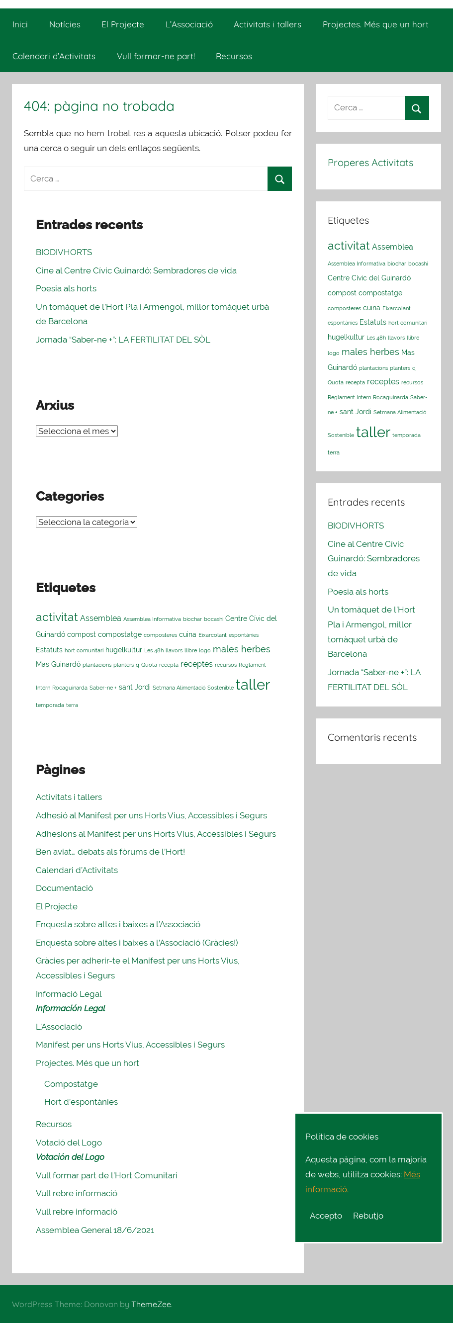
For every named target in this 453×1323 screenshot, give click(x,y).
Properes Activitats (370, 162)
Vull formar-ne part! (156, 56)
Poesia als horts (66, 288)
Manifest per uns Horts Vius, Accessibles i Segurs (130, 1045)
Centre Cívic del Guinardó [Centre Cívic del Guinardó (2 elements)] (369, 278)
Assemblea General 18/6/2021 (95, 1230)
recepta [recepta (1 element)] (169, 665)
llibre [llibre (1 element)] (190, 650)
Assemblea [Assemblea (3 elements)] (100, 618)
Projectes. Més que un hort (376, 24)
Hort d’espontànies (81, 1102)
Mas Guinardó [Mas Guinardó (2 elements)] (58, 664)
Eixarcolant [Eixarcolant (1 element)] (212, 635)
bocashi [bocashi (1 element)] (213, 619)
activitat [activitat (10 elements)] (57, 616)
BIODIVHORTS (64, 252)
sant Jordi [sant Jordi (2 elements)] (135, 687)
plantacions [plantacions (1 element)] (97, 665)
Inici (20, 24)
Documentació (64, 888)
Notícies (65, 24)
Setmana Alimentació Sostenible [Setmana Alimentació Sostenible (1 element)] (193, 688)
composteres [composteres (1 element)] (160, 635)
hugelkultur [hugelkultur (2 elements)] (123, 650)
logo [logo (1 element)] (205, 650)
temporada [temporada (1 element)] (50, 705)
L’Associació (189, 24)
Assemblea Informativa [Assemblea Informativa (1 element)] (152, 619)
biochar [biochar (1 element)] (192, 619)
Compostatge (71, 1084)
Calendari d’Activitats (53, 56)
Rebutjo (368, 1216)
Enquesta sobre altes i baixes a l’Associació (118, 924)
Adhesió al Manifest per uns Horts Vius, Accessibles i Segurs (151, 815)
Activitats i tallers (267, 24)
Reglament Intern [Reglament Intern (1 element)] (349, 397)
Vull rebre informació (76, 1193)
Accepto (326, 1216)
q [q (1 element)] (137, 665)
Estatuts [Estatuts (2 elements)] (49, 650)
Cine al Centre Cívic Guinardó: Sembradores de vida (136, 270)
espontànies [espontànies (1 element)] (244, 635)
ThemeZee (151, 1304)
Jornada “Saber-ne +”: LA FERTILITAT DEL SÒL (123, 340)
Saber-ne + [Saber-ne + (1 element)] (103, 688)
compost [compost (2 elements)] (81, 634)
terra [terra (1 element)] (72, 705)
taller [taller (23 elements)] (253, 684)
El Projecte (122, 24)
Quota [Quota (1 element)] (149, 665)
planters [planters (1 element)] (123, 665)
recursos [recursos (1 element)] (226, 665)
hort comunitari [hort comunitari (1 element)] (84, 650)
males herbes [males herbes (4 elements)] (242, 649)
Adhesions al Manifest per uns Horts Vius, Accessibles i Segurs (156, 834)
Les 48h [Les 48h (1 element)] (154, 650)
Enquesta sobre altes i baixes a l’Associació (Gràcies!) (137, 943)
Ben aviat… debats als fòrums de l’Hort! (110, 852)
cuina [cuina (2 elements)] (187, 634)
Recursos (234, 56)
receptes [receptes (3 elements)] (197, 664)
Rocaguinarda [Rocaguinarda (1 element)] (70, 688)
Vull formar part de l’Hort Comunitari (107, 1175)
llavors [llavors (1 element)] (174, 650)
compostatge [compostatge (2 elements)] (120, 634)
